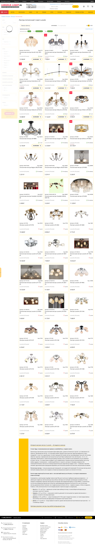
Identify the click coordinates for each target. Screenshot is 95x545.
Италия (6, 105)
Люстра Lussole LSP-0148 (52, 340)
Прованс (6, 65)
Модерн (6, 62)
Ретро (5, 67)
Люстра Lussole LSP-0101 (77, 398)
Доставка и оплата (5, 1)
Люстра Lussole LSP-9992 (77, 282)
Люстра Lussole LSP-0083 (77, 225)
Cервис (42, 523)
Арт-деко (6, 51)
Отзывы (32, 1)
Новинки (24, 531)
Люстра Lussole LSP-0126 (52, 426)
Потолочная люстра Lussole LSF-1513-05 (30, 283)
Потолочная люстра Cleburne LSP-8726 (56, 110)
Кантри (6, 53)
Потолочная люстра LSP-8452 (78, 196)
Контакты (67, 1)
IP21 (5, 90)
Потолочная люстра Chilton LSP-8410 (80, 110)
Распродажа (24, 529)
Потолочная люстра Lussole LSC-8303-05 (81, 427)
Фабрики (24, 527)
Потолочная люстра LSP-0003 (78, 167)
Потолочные (39, 31)
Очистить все (89, 29)
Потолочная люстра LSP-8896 (28, 138)
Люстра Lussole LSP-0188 (77, 369)
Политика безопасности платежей (65, 532)
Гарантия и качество (44, 528)
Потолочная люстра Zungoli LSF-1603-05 (55, 139)
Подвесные (7, 41)
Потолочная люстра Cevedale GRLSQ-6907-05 (55, 197)
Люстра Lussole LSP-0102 (27, 426)
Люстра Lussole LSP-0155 (27, 369)
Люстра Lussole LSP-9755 (27, 225)
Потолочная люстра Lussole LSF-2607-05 (55, 283)
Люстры (13, 16)
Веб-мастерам (43, 531)
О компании (26, 523)
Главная (3, 16)
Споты (6, 34)
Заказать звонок (17, 517)
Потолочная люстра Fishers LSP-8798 (55, 81)
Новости (42, 535)
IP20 (5, 88)
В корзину (37, 59)
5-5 (29, 31)
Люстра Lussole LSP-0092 (52, 225)
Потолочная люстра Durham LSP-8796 (81, 81)
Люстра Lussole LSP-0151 (52, 398)
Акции (23, 532)
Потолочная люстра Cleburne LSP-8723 (31, 110)
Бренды (59, 1)
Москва (34, 4)
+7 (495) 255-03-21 (35, 7)
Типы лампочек (43, 538)
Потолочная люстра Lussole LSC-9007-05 (56, 254)
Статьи (41, 537)
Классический (7, 56)
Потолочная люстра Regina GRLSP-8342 (31, 167)
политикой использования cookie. (66, 539)
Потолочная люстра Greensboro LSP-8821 (80, 53)
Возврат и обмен (43, 529)
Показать (9, 113)
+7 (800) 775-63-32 (35, 6)
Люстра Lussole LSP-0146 (77, 311)
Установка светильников (45, 527)
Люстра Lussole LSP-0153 (77, 340)
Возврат (24, 1)
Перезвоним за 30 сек (55, 4)
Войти (92, 1)
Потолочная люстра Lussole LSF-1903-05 (81, 254)
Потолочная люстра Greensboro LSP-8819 (55, 53)
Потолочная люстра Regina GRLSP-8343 (56, 167)
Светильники (7, 32)
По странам (24, 528)
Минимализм (7, 60)
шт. (78, 517)
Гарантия (16, 1)
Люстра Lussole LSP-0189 (27, 398)
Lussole (6, 97)
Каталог (4, 12)
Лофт (5, 58)
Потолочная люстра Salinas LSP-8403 (80, 138)
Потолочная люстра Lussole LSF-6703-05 (55, 312)
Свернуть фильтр (25, 25)
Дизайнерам (50, 1)
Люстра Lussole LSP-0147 (27, 340)
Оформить (88, 517)
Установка (40, 1)
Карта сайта (24, 534)
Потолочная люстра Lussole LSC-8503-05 (30, 312)
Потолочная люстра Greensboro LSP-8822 (30, 81)
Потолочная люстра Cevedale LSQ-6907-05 (31, 197)
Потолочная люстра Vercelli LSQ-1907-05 (30, 53)
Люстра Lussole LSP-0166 (52, 369)
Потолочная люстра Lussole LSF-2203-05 (30, 254)
